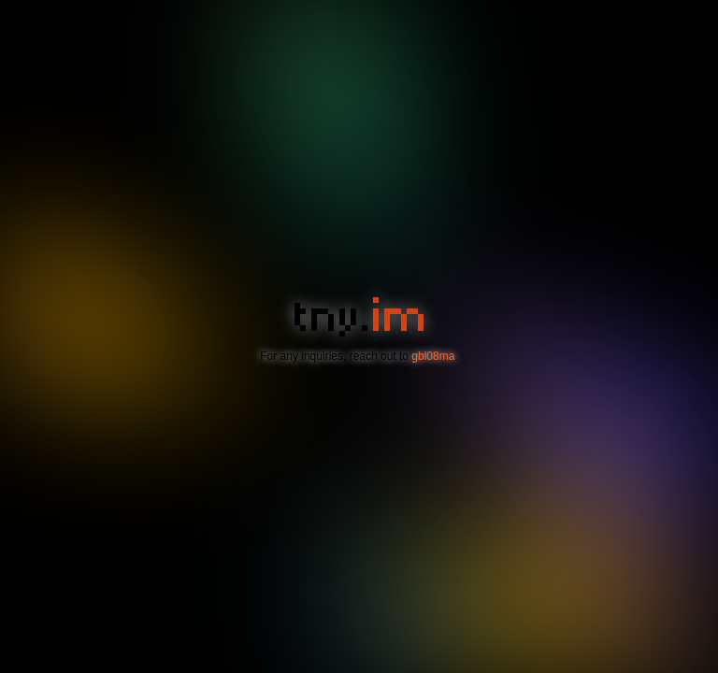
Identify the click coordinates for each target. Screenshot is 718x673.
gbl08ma (432, 356)
